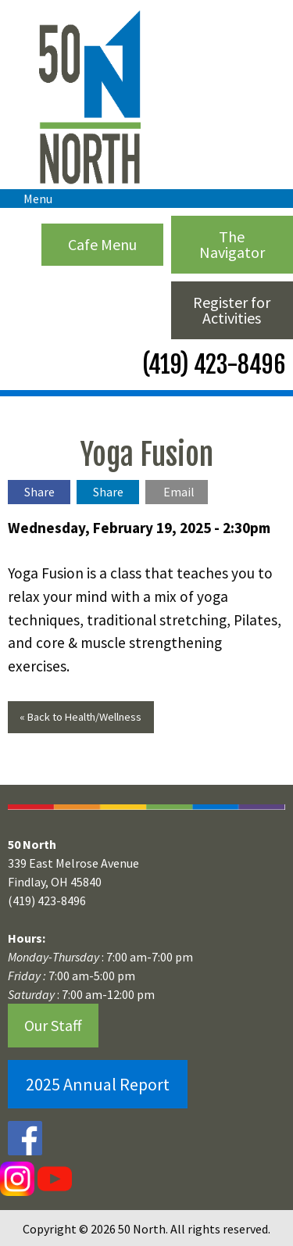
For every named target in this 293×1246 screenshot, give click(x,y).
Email (179, 491)
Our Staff (53, 1025)
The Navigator (232, 244)
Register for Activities (231, 310)
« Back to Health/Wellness (80, 717)
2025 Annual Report (98, 1084)
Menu (30, 198)
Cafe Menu (102, 244)
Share (39, 491)
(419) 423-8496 (211, 364)
